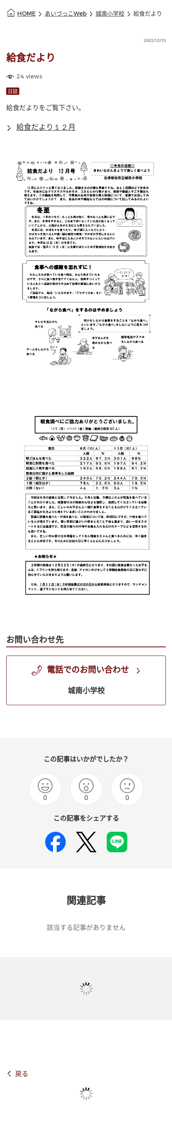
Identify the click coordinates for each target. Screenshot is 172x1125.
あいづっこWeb (66, 14)
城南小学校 (110, 14)
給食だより (147, 14)
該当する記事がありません (86, 927)
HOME (26, 14)
